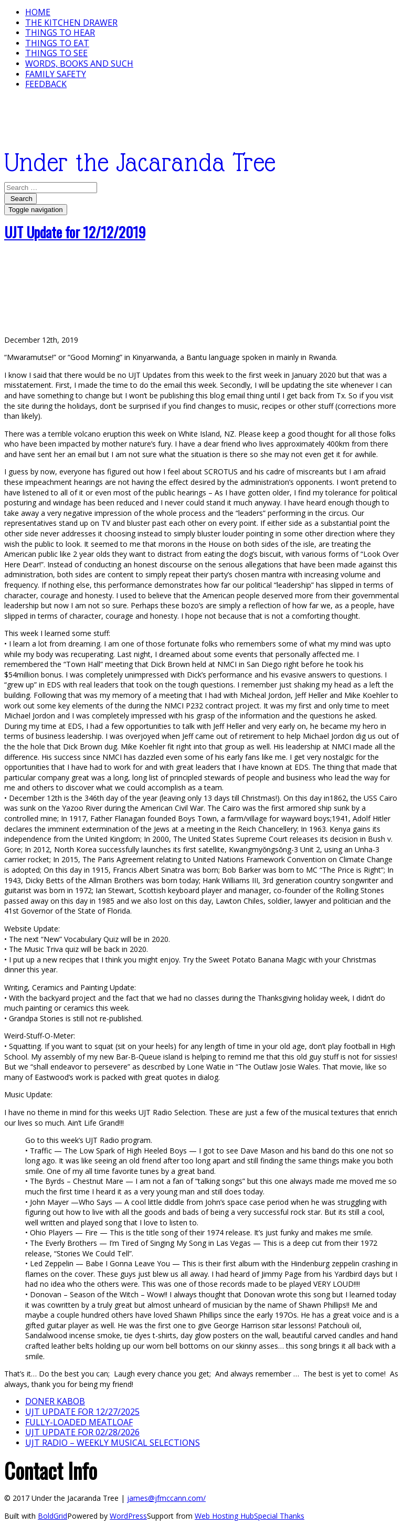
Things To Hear (60, 32)
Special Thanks (279, 1516)
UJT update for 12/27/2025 (82, 1411)
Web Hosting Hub (224, 1516)
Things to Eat (57, 43)
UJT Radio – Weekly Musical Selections (112, 1442)
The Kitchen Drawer (71, 22)
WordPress (128, 1516)
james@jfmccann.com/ (166, 1498)
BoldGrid (52, 1516)
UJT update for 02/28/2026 (82, 1432)
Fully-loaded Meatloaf (79, 1422)
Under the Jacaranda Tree (139, 162)
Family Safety (55, 74)
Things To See (56, 53)
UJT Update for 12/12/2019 (74, 231)
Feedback (46, 84)
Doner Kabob (55, 1401)
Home (37, 12)
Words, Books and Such (79, 63)
